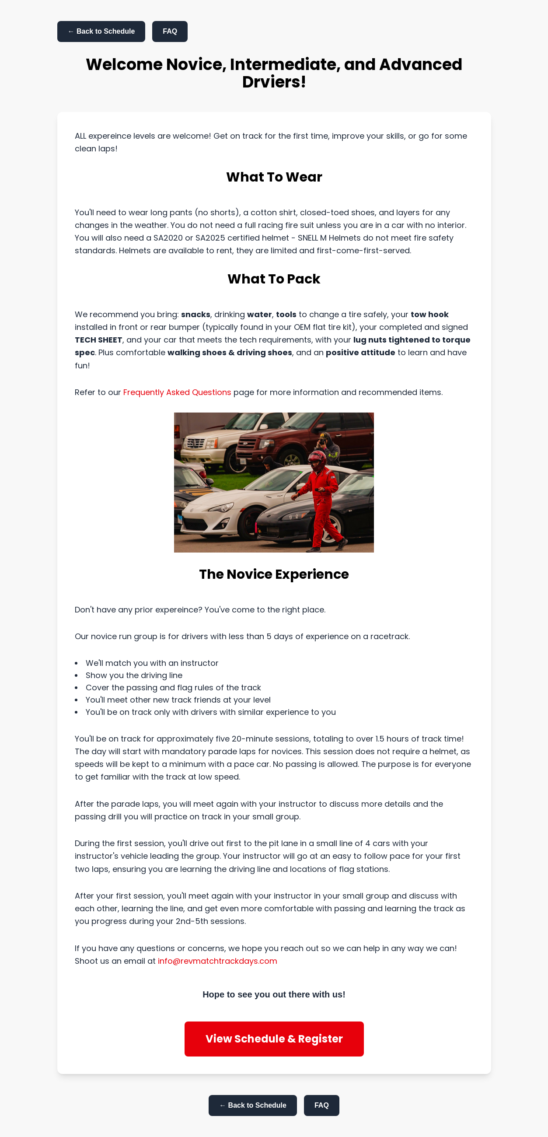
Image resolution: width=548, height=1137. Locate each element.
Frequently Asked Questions (178, 392)
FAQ (170, 31)
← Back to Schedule (101, 31)
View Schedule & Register (274, 1039)
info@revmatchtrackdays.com (217, 960)
